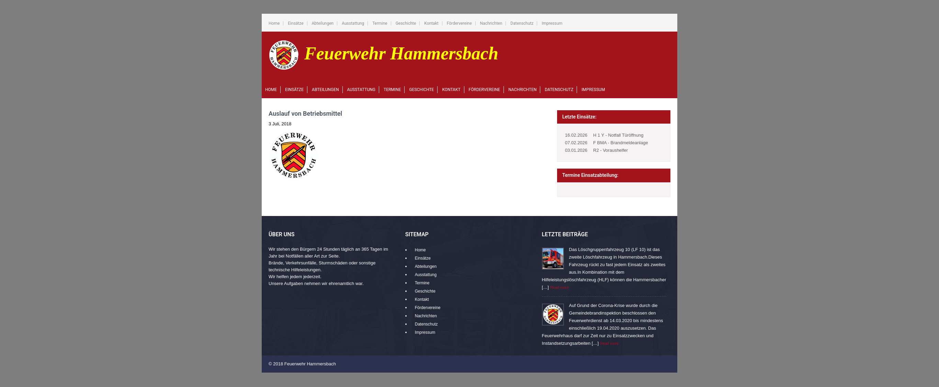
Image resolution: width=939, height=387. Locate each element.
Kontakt (431, 23)
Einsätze (295, 23)
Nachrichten (491, 23)
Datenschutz (521, 23)
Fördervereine (459, 23)
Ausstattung (353, 23)
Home (274, 23)
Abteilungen (323, 23)
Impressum (552, 23)
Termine (379, 23)
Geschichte (406, 23)
